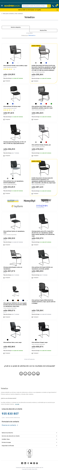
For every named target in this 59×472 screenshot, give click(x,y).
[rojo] (46, 103)
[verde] (51, 103)
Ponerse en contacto (9, 425)
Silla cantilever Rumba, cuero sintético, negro (15, 65)
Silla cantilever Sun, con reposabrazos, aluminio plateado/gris (13, 182)
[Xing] (28, 463)
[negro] (8, 63)
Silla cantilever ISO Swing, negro (11, 106)
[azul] (13, 63)
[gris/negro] (12, 300)
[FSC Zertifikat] (29, 453)
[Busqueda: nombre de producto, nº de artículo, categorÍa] (35, 6)
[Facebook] (22, 463)
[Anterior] (3, 300)
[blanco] (18, 63)
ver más (17, 404)
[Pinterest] (37, 463)
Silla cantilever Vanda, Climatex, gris (41, 145)
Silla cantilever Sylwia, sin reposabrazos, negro (14, 232)
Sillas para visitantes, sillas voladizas (13, 13)
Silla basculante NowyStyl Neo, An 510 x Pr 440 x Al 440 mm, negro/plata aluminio (14, 142)
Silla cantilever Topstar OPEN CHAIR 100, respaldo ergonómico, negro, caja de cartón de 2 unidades (43, 302)
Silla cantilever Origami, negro (40, 342)
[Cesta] (56, 6)
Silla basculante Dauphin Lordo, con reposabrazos (12, 268)
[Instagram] (34, 463)
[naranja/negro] (18, 300)
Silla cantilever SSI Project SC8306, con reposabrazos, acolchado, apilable (42, 268)
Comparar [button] (6, 81)
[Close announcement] (57, 10)
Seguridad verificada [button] (8, 445)
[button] (2, 6)
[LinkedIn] (25, 463)
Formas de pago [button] (6, 442)
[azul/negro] (23, 300)
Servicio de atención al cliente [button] (11, 436)
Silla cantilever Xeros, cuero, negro (12, 342)
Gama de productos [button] (7, 432)
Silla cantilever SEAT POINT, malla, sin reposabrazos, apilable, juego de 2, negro (42, 107)
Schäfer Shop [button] (6, 439)
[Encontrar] (49, 6)
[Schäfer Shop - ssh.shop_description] (12, 6)
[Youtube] (31, 463)
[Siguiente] (27, 300)
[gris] (36, 63)
